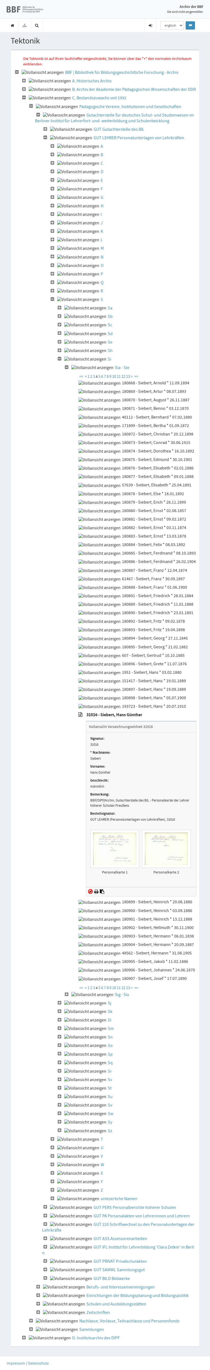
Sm (111, 1028)
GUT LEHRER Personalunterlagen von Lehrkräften (139, 138)
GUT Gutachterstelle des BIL (119, 129)
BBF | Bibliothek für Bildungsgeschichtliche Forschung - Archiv (121, 72)
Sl (109, 1020)
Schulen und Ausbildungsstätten (116, 1304)
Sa (110, 308)
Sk (110, 1011)
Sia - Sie (122, 367)
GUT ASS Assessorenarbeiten (120, 1238)
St (110, 1088)
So (110, 1045)
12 (123, 376)
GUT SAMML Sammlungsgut (119, 1270)
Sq (110, 1063)
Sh (110, 350)
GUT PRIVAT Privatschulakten (120, 1261)
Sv (110, 1105)
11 (119, 376)
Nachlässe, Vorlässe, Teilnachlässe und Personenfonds (129, 1321)
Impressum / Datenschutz (28, 1363)
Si (109, 359)
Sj (109, 1003)
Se (110, 342)
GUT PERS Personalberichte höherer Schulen (135, 1207)
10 (114, 376)
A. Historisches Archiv (92, 81)
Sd (110, 333)
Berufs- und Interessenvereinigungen (120, 1287)
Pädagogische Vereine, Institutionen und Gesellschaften (130, 106)
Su (110, 1096)
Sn (110, 1037)
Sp (110, 1054)
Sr (110, 1071)
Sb (110, 316)
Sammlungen (91, 1329)
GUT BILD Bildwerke (112, 1278)
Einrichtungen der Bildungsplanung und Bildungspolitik (137, 1295)
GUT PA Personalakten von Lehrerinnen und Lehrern (142, 1216)
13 (128, 376)
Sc (110, 325)
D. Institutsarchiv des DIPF (96, 1338)
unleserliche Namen (119, 1198)
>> (136, 376)
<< (81, 376)
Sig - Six (122, 994)
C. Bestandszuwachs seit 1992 (99, 98)
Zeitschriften (98, 1312)
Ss (110, 1079)
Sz (110, 1131)
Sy (110, 1122)
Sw (110, 1113)
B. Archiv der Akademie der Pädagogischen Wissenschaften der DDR (134, 89)
